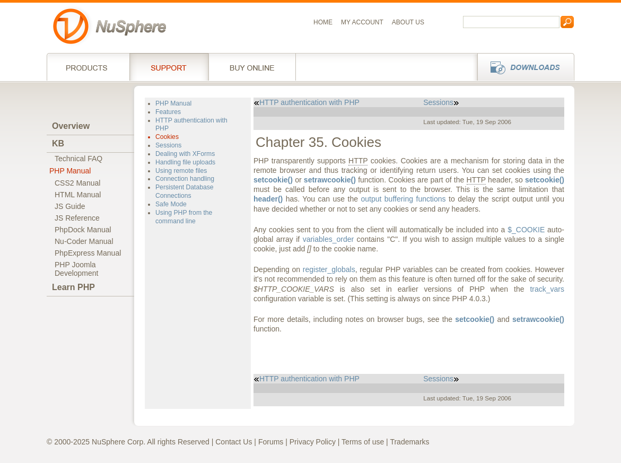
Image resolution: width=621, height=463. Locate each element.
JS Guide (70, 206)
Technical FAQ (78, 158)
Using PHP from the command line (183, 217)
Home (323, 22)
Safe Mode (171, 204)
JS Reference (77, 218)
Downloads (522, 67)
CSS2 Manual (77, 183)
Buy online (252, 67)
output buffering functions (403, 199)
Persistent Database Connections (184, 191)
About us (408, 22)
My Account (362, 22)
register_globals (329, 269)
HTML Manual (78, 194)
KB (58, 143)
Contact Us (233, 442)
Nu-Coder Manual (84, 241)
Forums (270, 442)
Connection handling (184, 178)
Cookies (167, 137)
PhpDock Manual (83, 229)
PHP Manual (70, 171)
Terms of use (363, 442)
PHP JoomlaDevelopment (77, 268)
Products (88, 67)
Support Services (168, 67)
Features (168, 112)
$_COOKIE (526, 229)
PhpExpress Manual (88, 253)
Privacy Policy (313, 442)
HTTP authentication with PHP (306, 102)
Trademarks (409, 442)
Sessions (168, 145)
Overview (71, 125)
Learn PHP (73, 287)
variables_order (328, 239)
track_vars (547, 289)
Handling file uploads (185, 162)
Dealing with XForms (185, 154)
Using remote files (181, 170)
